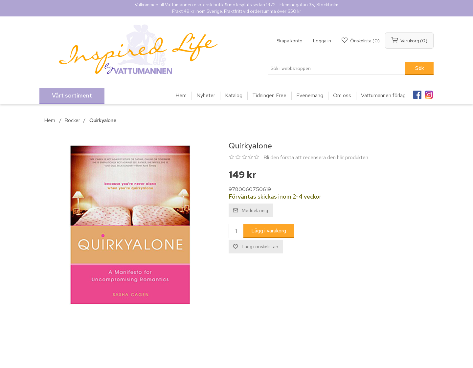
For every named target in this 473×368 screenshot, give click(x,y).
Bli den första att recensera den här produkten (315, 157)
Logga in (322, 41)
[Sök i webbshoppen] (337, 68)
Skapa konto (290, 41)
